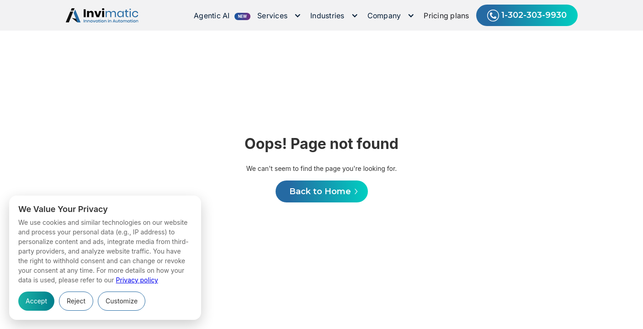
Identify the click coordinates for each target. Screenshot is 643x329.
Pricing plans (446, 15)
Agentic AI (212, 15)
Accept (36, 301)
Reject (76, 301)
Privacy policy (137, 280)
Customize (122, 301)
